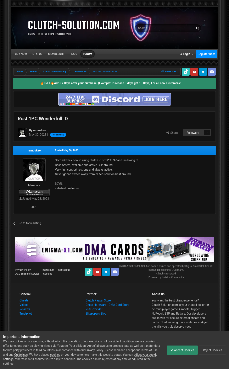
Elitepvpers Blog (96, 313)
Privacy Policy (23, 269)
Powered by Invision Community (166, 277)
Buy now (21, 53)
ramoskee (34, 150)
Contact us (64, 269)
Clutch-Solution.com (144, 266)
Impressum (48, 269)
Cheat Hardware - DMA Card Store (107, 304)
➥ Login (186, 54)
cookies (64, 354)
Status (38, 53)
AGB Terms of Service (27, 273)
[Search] (154, 28)
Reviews (24, 309)
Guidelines (30, 354)
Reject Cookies (212, 350)
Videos (23, 304)
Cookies (47, 273)
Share (172, 132)
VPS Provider (94, 309)
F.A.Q (74, 53)
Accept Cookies (180, 350)
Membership (56, 53)
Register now (206, 54)
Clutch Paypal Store (98, 300)
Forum (87, 53)
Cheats (24, 300)
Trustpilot (25, 313)
